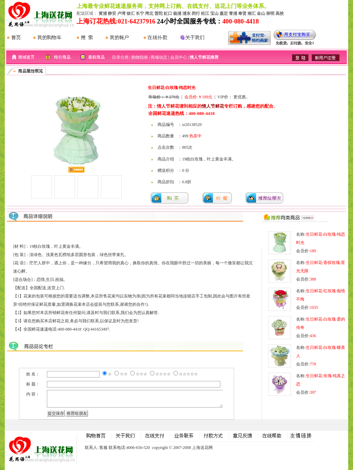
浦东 (186, 13)
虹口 (168, 13)
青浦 (233, 13)
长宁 (140, 13)
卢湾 (121, 13)
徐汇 (131, 13)
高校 (279, 13)
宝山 (214, 13)
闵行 (196, 13)
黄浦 (103, 13)
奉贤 (242, 13)
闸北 (149, 13)
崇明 (270, 13)
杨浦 (177, 13)
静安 (112, 13)
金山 (261, 13)
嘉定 (224, 13)
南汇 (252, 13)
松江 (205, 13)
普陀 (158, 13)
